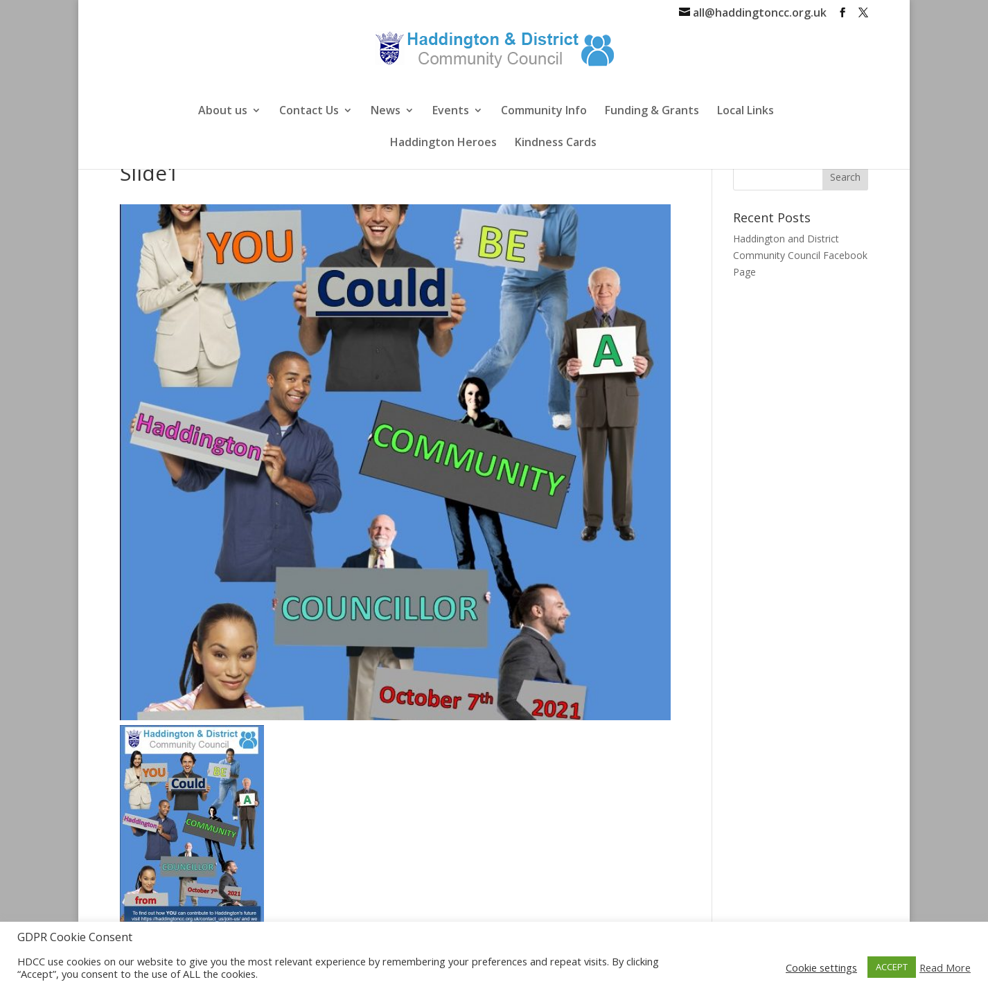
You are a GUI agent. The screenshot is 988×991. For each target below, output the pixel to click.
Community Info (544, 111)
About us (222, 111)
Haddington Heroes (443, 143)
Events (450, 111)
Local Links (745, 111)
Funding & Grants (652, 111)
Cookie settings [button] (821, 967)
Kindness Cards (556, 143)
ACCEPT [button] (892, 967)
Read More (945, 967)
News (385, 111)
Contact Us (309, 111)
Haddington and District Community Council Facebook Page (800, 255)
